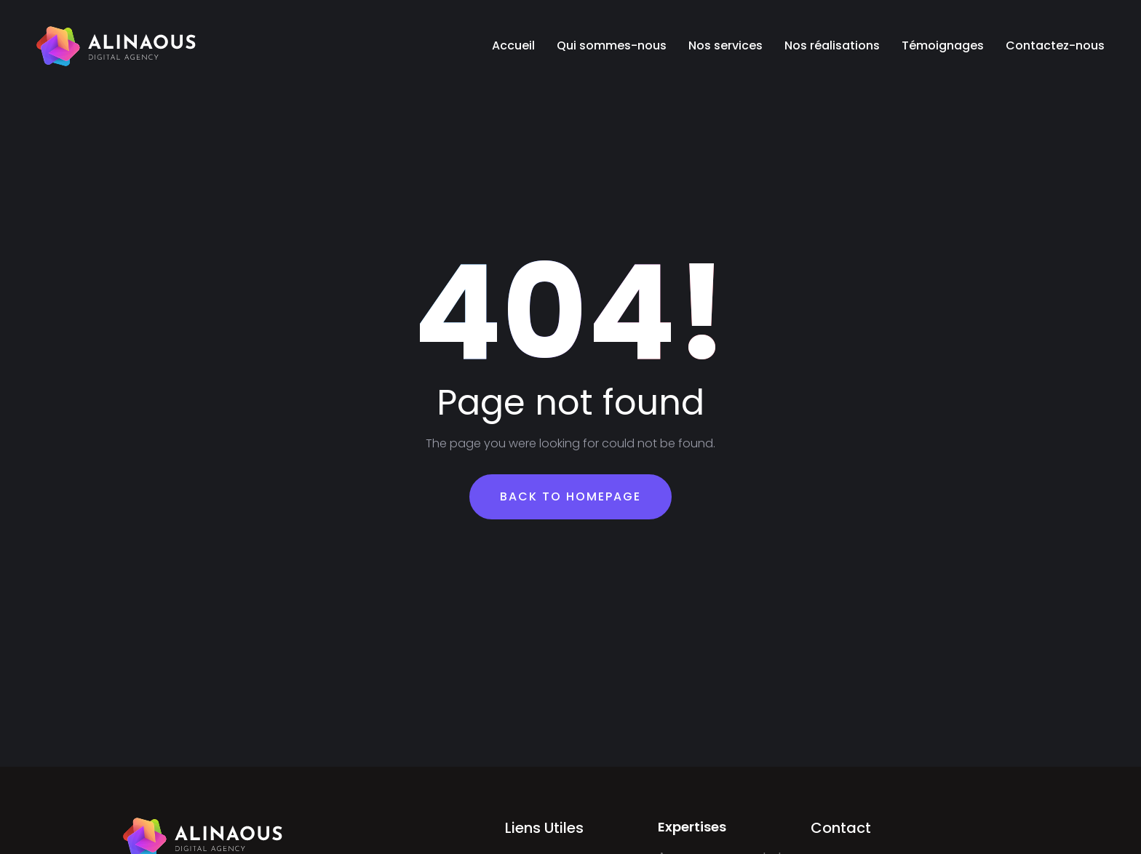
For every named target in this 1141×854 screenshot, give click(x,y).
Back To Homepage (570, 496)
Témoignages (943, 45)
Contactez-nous (1055, 45)
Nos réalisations (832, 45)
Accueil (513, 45)
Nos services (725, 45)
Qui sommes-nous (612, 45)
